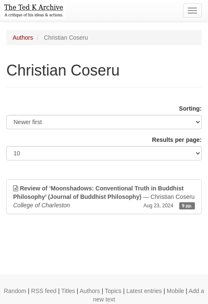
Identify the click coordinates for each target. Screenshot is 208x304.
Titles (68, 291)
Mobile (175, 291)
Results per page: (177, 139)
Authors (23, 37)
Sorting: (190, 108)
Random (15, 291)
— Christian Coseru (104, 197)
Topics (113, 291)
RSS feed (44, 291)
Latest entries (144, 291)
